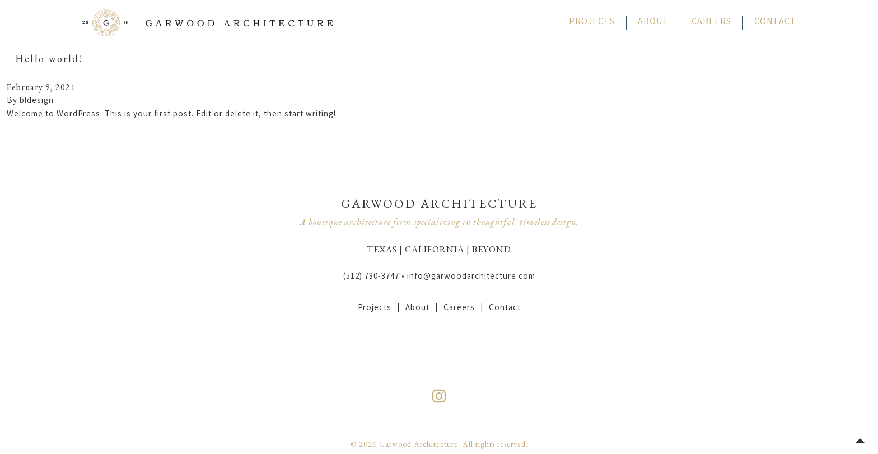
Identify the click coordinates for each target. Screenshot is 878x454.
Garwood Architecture (208, 22)
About (653, 22)
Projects (592, 22)
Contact (775, 22)
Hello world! (49, 58)
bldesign (37, 101)
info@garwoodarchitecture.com (471, 277)
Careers (711, 22)
